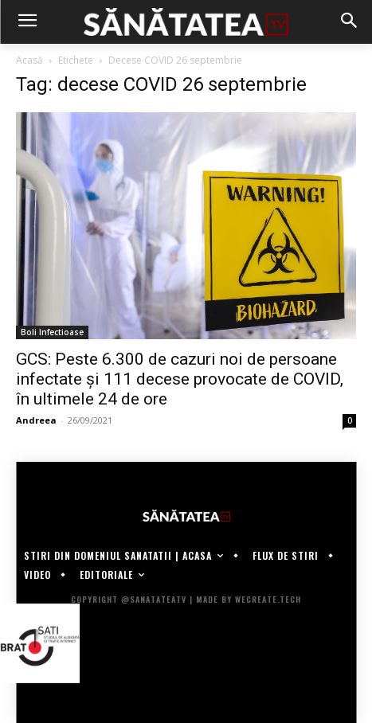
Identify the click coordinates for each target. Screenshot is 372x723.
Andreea (36, 420)
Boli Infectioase (52, 332)
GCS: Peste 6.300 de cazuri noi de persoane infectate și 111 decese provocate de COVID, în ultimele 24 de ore (179, 379)
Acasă (29, 60)
